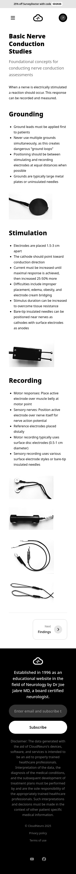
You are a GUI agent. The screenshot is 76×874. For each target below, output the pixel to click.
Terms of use (38, 840)
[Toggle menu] (13, 18)
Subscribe (37, 727)
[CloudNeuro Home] (38, 18)
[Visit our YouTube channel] (32, 859)
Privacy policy (38, 833)
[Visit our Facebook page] (44, 859)
